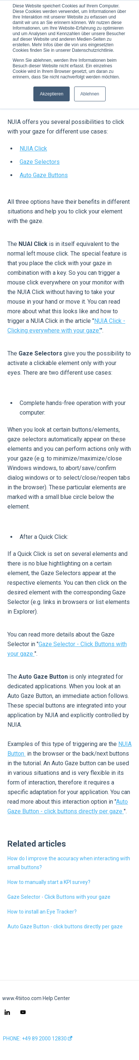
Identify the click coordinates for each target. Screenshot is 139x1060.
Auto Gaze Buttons (44, 175)
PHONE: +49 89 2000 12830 (37, 1039)
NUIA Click (33, 148)
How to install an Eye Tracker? (42, 912)
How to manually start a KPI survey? (48, 882)
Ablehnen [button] (89, 94)
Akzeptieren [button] (51, 94)
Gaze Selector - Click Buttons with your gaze (58, 897)
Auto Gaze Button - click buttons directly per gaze (65, 926)
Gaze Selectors (40, 161)
